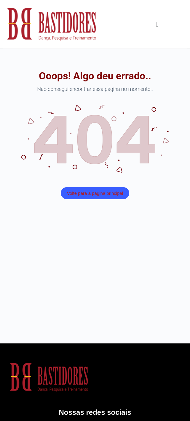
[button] (157, 24)
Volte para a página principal (95, 193)
